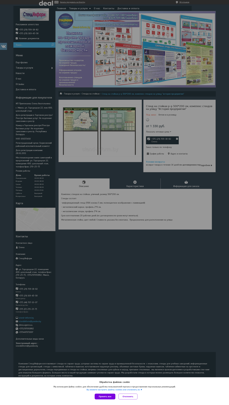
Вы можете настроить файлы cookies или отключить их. (113, 389)
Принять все (105, 396)
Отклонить (128, 396)
